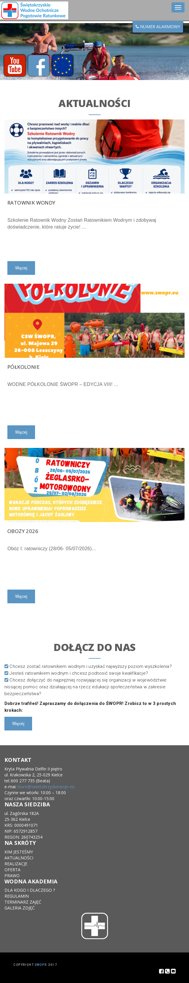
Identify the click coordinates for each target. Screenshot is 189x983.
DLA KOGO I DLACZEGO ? (29, 890)
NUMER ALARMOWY (158, 26)
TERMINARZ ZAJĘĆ (22, 902)
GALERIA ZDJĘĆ (19, 908)
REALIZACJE (15, 863)
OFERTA (12, 869)
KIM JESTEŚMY (18, 852)
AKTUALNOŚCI (18, 858)
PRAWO (12, 875)
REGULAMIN (16, 896)
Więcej (21, 268)
